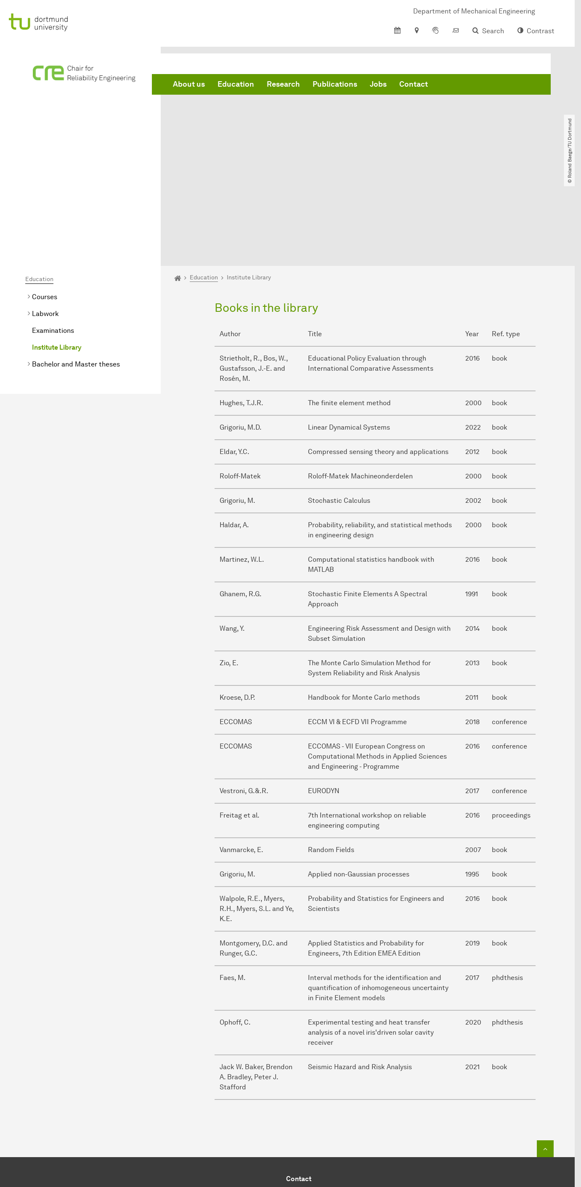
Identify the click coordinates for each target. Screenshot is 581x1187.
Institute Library (57, 256)
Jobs (378, 84)
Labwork (45, 222)
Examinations (53, 239)
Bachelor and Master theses (76, 273)
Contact (413, 84)
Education (236, 84)
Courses (44, 206)
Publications (335, 84)
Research (283, 84)
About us (189, 84)
